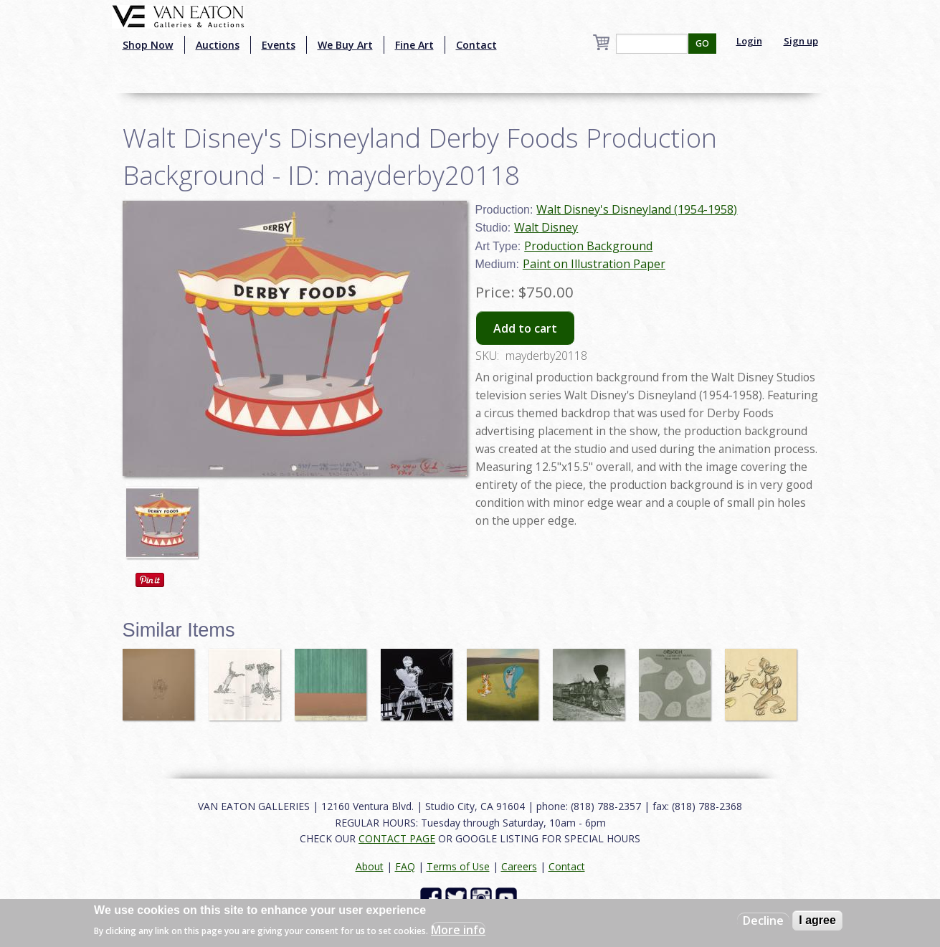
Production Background (588, 246)
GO (702, 43)
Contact (476, 45)
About (370, 866)
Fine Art (414, 45)
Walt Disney (546, 227)
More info (458, 930)
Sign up (801, 40)
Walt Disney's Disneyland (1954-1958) (636, 209)
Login (749, 40)
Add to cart (525, 328)
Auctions (217, 45)
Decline (763, 920)
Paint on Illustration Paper (594, 264)
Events (278, 45)
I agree (817, 920)
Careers (519, 866)
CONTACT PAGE (397, 838)
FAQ (405, 866)
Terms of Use (458, 866)
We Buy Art (345, 45)
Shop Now (148, 45)
